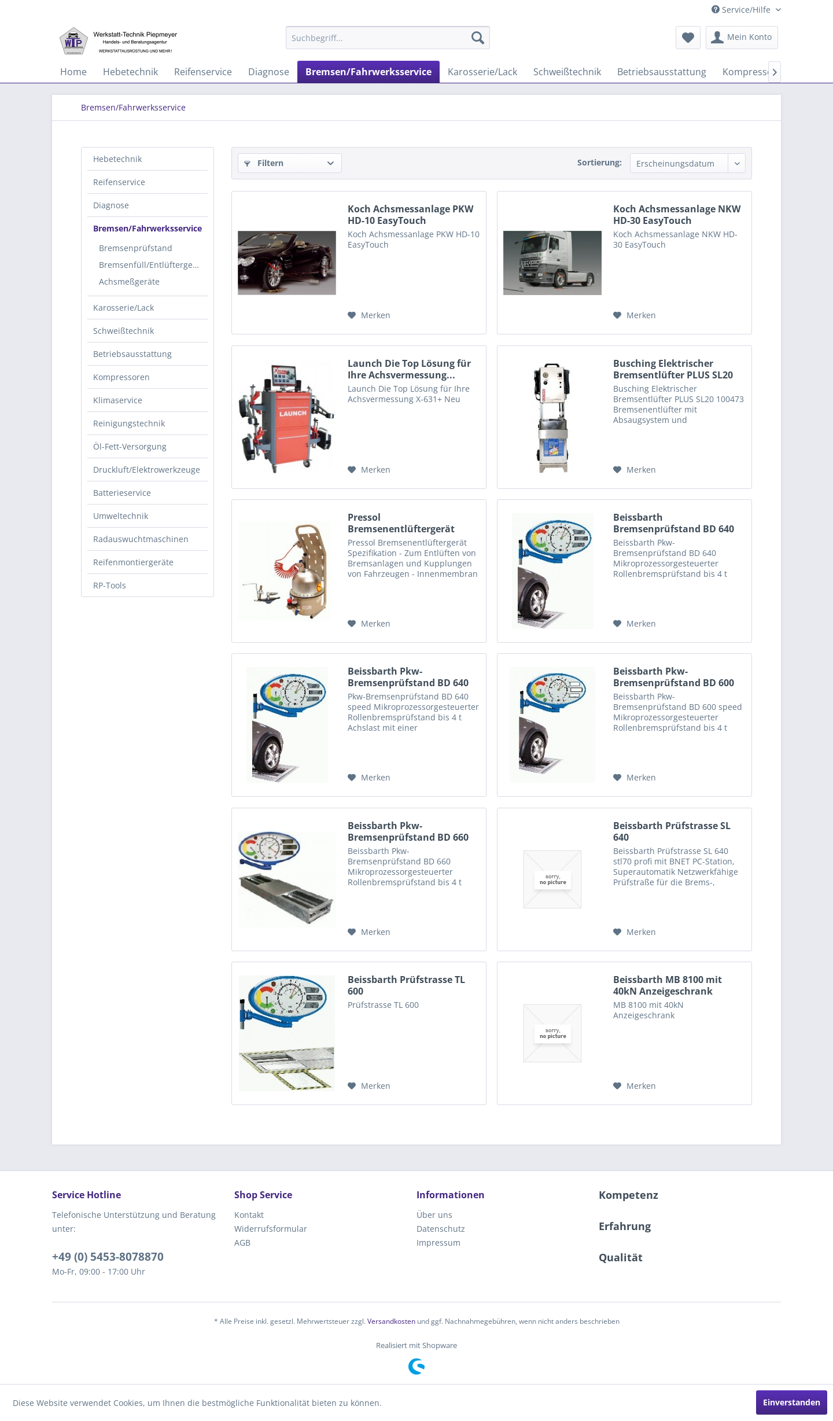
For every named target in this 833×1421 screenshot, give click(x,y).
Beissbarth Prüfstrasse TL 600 (406, 985)
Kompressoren (121, 376)
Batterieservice (122, 492)
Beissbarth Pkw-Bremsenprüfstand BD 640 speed (408, 677)
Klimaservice (117, 400)
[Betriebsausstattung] (661, 72)
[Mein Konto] (742, 37)
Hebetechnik (117, 158)
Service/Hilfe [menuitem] (742, 9)
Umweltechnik (120, 515)
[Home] (73, 72)
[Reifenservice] (203, 72)
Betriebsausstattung (132, 353)
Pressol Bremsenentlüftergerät (401, 523)
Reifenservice (119, 181)
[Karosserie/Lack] (482, 72)
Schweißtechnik (123, 330)
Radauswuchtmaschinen (141, 538)
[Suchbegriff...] (388, 37)
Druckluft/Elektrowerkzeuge (146, 469)
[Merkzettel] (688, 37)
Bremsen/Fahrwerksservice (147, 228)
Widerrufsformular (270, 1228)
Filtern (263, 162)
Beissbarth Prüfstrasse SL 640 (672, 831)
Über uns (434, 1214)
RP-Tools (109, 585)
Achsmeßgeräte (129, 281)
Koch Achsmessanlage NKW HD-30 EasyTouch (676, 214)
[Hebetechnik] (130, 72)
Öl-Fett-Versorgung (130, 446)
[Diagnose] (268, 72)
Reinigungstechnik (129, 423)
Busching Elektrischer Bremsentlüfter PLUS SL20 (673, 369)
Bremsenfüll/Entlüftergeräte (153, 264)
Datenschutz (441, 1228)
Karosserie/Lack (123, 307)
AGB (242, 1242)
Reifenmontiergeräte (133, 562)
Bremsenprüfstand (135, 247)
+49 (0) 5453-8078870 (108, 1256)
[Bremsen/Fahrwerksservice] (368, 72)
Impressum (438, 1242)
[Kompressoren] (755, 72)
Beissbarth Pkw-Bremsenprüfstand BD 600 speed (673, 677)
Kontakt (249, 1214)
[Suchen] (478, 37)
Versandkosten (391, 1321)
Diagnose (111, 205)
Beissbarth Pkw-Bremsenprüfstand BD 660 (408, 831)
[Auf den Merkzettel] (369, 315)
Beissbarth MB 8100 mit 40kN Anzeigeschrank (667, 985)
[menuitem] (388, 37)
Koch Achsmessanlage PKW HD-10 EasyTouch (410, 214)
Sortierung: (599, 162)
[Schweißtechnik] (567, 72)
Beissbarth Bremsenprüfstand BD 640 (673, 523)
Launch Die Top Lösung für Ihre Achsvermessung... (409, 369)
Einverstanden (791, 1402)
